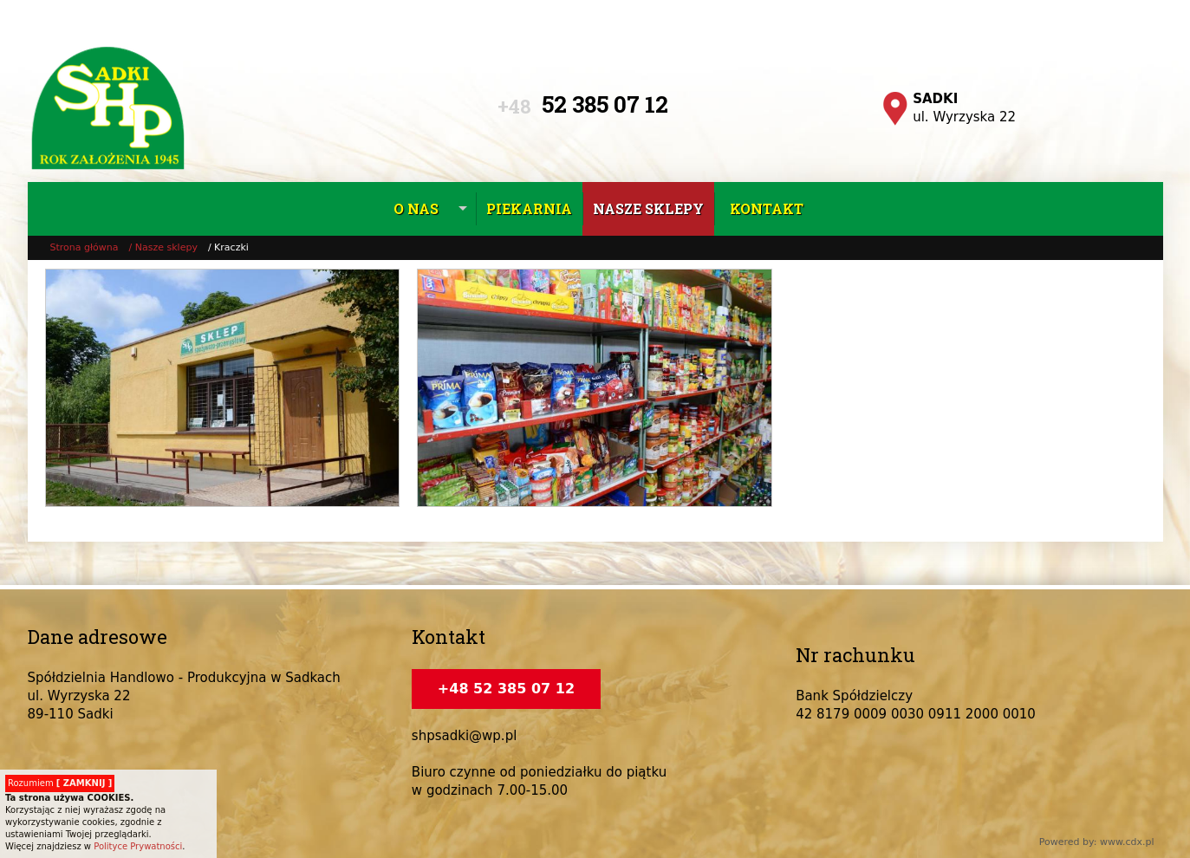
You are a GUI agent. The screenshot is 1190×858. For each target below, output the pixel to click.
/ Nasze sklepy (163, 247)
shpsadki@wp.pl (464, 736)
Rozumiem (60, 783)
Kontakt (766, 208)
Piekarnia (529, 208)
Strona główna (84, 247)
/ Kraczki (228, 247)
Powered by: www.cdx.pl (1096, 842)
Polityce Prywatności (138, 846)
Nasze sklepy (648, 208)
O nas (416, 208)
